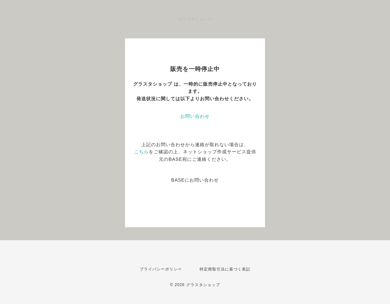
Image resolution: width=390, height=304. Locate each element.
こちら (141, 151)
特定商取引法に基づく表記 (225, 269)
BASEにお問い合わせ (195, 180)
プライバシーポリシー (161, 269)
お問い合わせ (195, 116)
